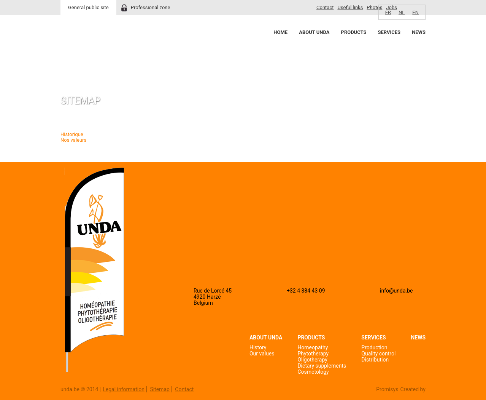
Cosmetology (313, 372)
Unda (89, 46)
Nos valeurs (73, 140)
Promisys (387, 389)
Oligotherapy (312, 360)
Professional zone (150, 7)
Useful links (350, 7)
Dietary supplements (321, 366)
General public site (88, 7)
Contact (325, 7)
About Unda (314, 32)
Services (389, 32)
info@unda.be (396, 291)
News (419, 32)
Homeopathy (312, 347)
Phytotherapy (313, 353)
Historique (71, 134)
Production (374, 347)
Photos (374, 7)
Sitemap (159, 389)
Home (280, 32)
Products (354, 32)
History (258, 347)
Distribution (375, 360)
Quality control (378, 353)
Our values (262, 353)
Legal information (124, 389)
